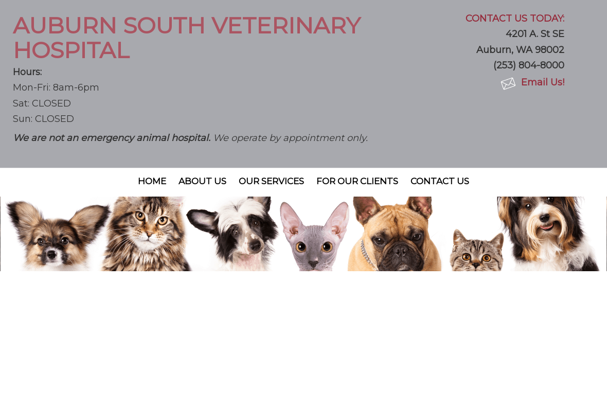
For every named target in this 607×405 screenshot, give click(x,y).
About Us (202, 181)
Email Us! (542, 82)
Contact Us (439, 181)
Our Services (271, 181)
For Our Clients (357, 181)
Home (152, 181)
